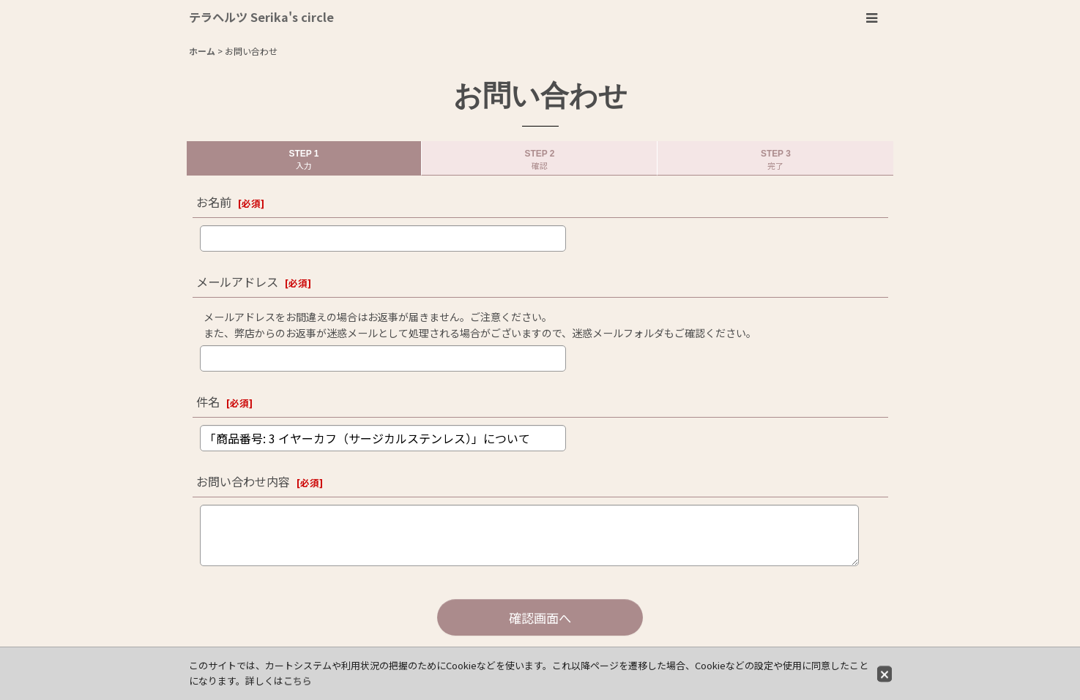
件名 (208, 401)
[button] (871, 18)
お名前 (213, 202)
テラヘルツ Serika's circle (261, 17)
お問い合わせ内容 (243, 481)
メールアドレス (237, 281)
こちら (297, 681)
